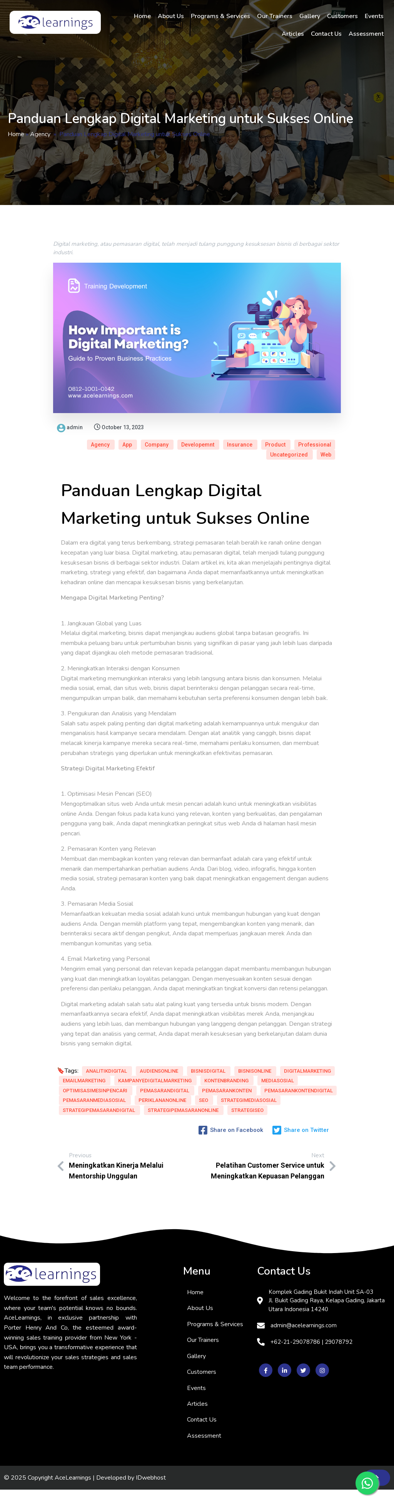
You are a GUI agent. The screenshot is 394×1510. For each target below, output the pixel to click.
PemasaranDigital (88, 1102)
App (207, 427)
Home (16, 134)
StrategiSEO (162, 1152)
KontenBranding (171, 1083)
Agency (40, 134)
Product (202, 437)
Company (237, 427)
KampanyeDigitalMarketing (100, 1083)
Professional (241, 437)
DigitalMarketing (87, 1073)
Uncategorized (289, 437)
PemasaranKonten (149, 1102)
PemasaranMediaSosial (95, 1122)
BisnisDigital (80, 1063)
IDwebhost (151, 1497)
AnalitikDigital (107, 1053)
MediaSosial (80, 1092)
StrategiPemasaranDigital (99, 1142)
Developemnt (278, 427)
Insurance (319, 427)
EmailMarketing (143, 1073)
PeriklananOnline (162, 1122)
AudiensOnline (159, 1053)
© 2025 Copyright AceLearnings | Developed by (70, 1497)
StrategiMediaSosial (112, 1132)
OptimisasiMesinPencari (140, 1092)
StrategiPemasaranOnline (99, 1152)
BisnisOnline (126, 1063)
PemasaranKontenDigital (97, 1112)
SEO (68, 1132)
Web (326, 437)
